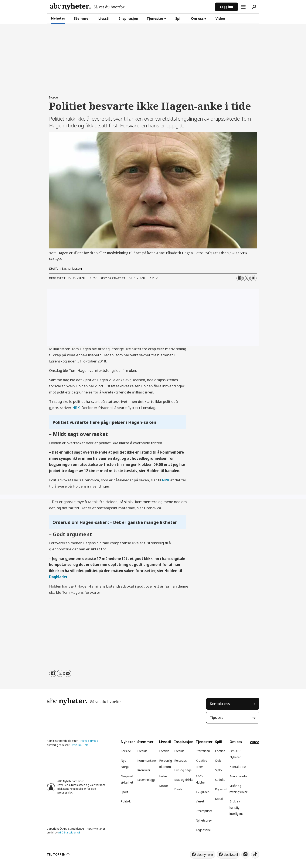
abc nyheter (205, 855)
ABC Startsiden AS (69, 832)
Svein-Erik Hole (79, 745)
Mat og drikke (183, 780)
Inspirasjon (128, 18)
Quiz (218, 760)
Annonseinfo (238, 776)
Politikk (126, 801)
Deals (178, 789)
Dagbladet (58, 576)
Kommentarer (147, 760)
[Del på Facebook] (240, 278)
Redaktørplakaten (74, 785)
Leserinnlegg (146, 780)
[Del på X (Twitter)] (246, 278)
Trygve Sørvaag (88, 741)
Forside (126, 751)
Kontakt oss (220, 703)
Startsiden (203, 751)
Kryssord (221, 789)
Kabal (219, 799)
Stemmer (82, 18)
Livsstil (104, 18)
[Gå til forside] (87, 7)
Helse (163, 776)
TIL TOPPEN (56, 854)
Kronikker (143, 770)
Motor (163, 786)
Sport (124, 792)
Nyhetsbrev (204, 820)
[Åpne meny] (243, 7)
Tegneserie (203, 830)
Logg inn (226, 7)
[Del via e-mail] (253, 278)
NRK (76, 407)
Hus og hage (183, 770)
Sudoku (220, 780)
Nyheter (58, 18)
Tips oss (216, 717)
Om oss (197, 18)
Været (200, 801)
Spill (179, 18)
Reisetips (180, 760)
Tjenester (155, 18)
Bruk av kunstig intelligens (236, 807)
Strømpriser (204, 811)
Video (220, 18)
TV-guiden (203, 792)
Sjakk (218, 770)
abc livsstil (231, 855)
